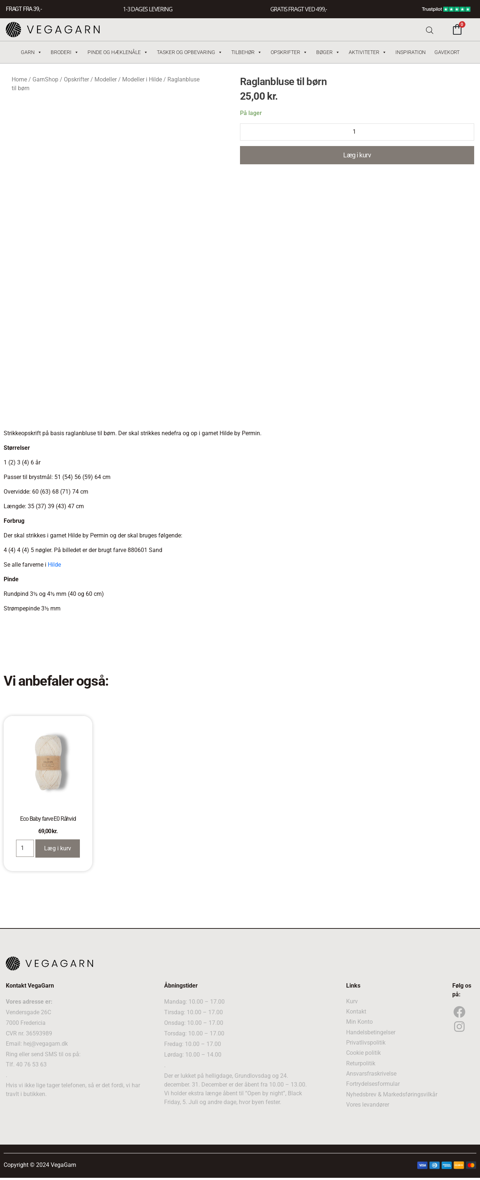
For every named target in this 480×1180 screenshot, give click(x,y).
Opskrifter (289, 52)
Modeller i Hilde (142, 79)
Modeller (105, 79)
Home (19, 79)
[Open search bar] (429, 29)
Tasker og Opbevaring (189, 52)
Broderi (65, 52)
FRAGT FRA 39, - (24, 9)
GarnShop (45, 79)
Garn (31, 52)
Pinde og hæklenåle (118, 52)
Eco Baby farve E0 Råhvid (48, 818)
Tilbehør (246, 52)
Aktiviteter (368, 52)
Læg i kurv (357, 155)
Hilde (54, 564)
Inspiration (410, 52)
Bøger (328, 52)
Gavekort (447, 52)
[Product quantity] (357, 132)
